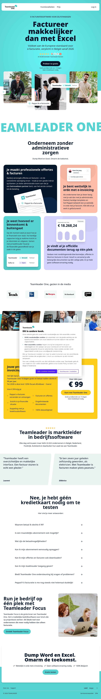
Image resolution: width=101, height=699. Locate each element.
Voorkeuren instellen (68, 371)
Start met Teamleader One (75, 392)
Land (85, 688)
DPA (96, 693)
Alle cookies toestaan (46, 371)
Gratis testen (50, 672)
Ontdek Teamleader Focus (17, 631)
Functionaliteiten (47, 7)
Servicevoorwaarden (87, 693)
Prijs (58, 7)
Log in (93, 7)
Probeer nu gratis (50, 63)
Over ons (6, 688)
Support (13, 688)
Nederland (32, 366)
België (25, 366)
